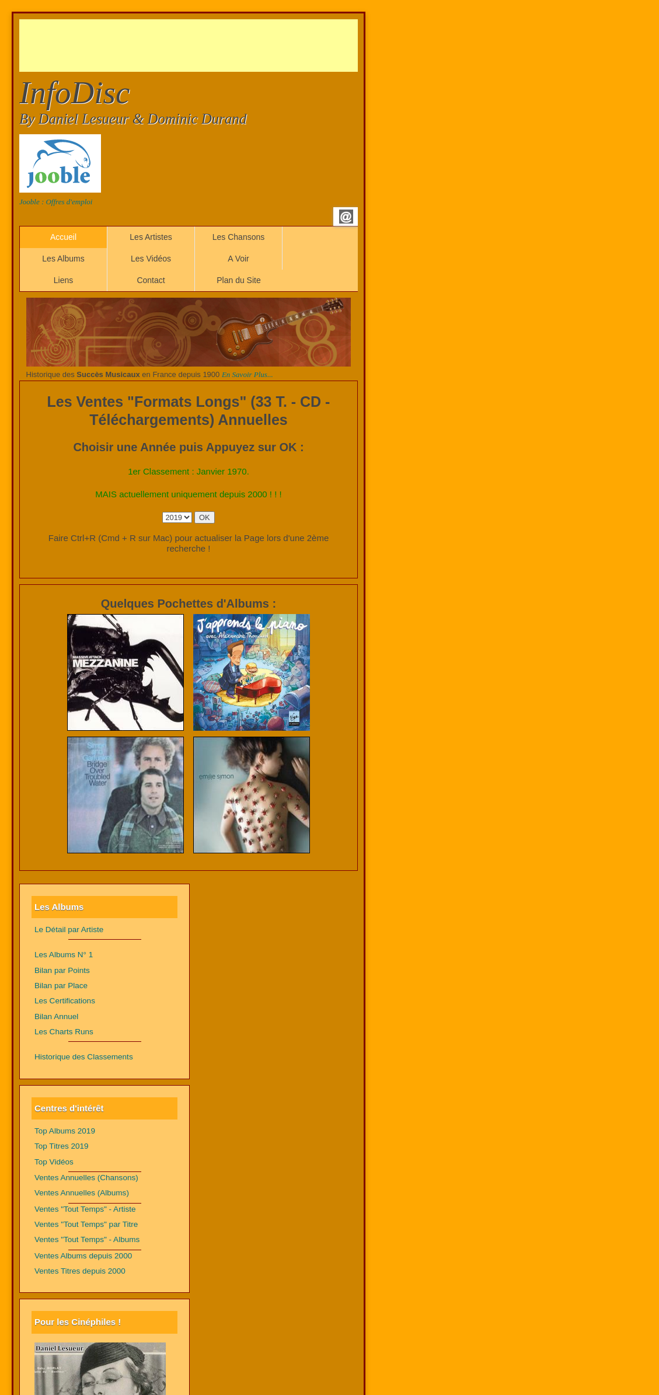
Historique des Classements (83, 1056)
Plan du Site (239, 280)
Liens (63, 280)
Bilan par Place (61, 985)
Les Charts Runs (63, 1031)
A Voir (238, 258)
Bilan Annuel (56, 1016)
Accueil (63, 237)
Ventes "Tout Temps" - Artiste (85, 1209)
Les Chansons (238, 237)
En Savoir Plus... (247, 374)
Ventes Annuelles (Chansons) (86, 1177)
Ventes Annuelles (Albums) (81, 1192)
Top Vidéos (54, 1161)
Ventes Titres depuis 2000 (79, 1271)
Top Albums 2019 (64, 1131)
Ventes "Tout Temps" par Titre (86, 1224)
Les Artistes (151, 237)
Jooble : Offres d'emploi (55, 201)
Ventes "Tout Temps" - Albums (87, 1239)
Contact (151, 280)
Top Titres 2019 (61, 1146)
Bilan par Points (62, 970)
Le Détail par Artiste (68, 929)
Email (346, 217)
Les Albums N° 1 (63, 954)
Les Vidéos (151, 258)
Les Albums (63, 258)
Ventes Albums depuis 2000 (83, 1255)
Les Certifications (64, 1000)
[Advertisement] (231, 45)
